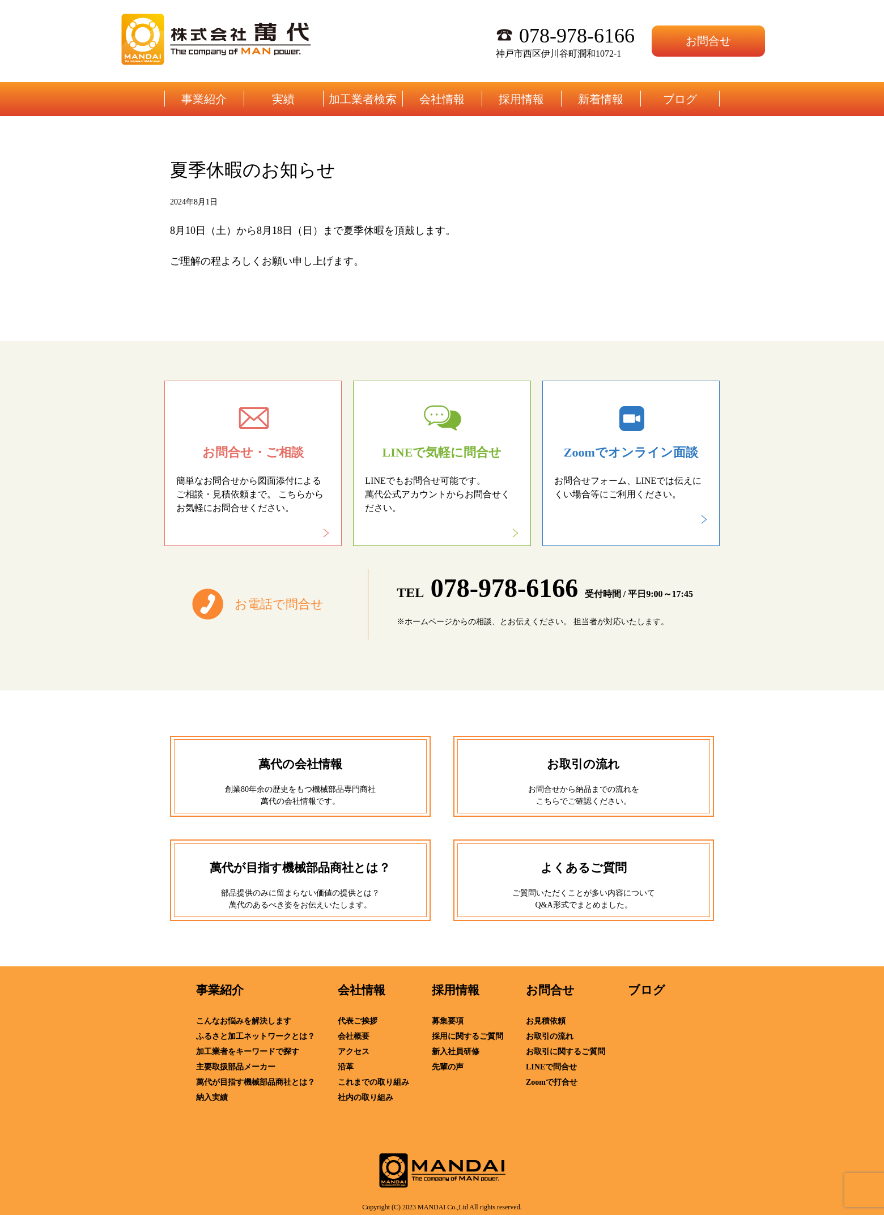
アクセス (353, 1051)
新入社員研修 (455, 1051)
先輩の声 (448, 1067)
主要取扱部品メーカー (235, 1067)
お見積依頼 (546, 1021)
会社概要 (353, 1036)
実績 (283, 99)
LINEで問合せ (551, 1067)
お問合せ (708, 41)
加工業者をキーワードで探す (247, 1051)
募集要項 (448, 1021)
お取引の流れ (549, 1036)
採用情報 (521, 99)
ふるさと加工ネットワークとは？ (255, 1036)
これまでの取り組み (373, 1082)
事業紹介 (204, 99)
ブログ (680, 99)
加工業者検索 (363, 99)
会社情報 (442, 99)
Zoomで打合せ (551, 1082)
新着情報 (600, 99)
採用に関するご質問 (467, 1036)
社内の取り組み (365, 1097)
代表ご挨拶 (357, 1021)
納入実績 (212, 1097)
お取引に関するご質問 (565, 1051)
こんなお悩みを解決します (243, 1021)
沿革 (346, 1067)
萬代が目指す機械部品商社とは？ (255, 1082)
